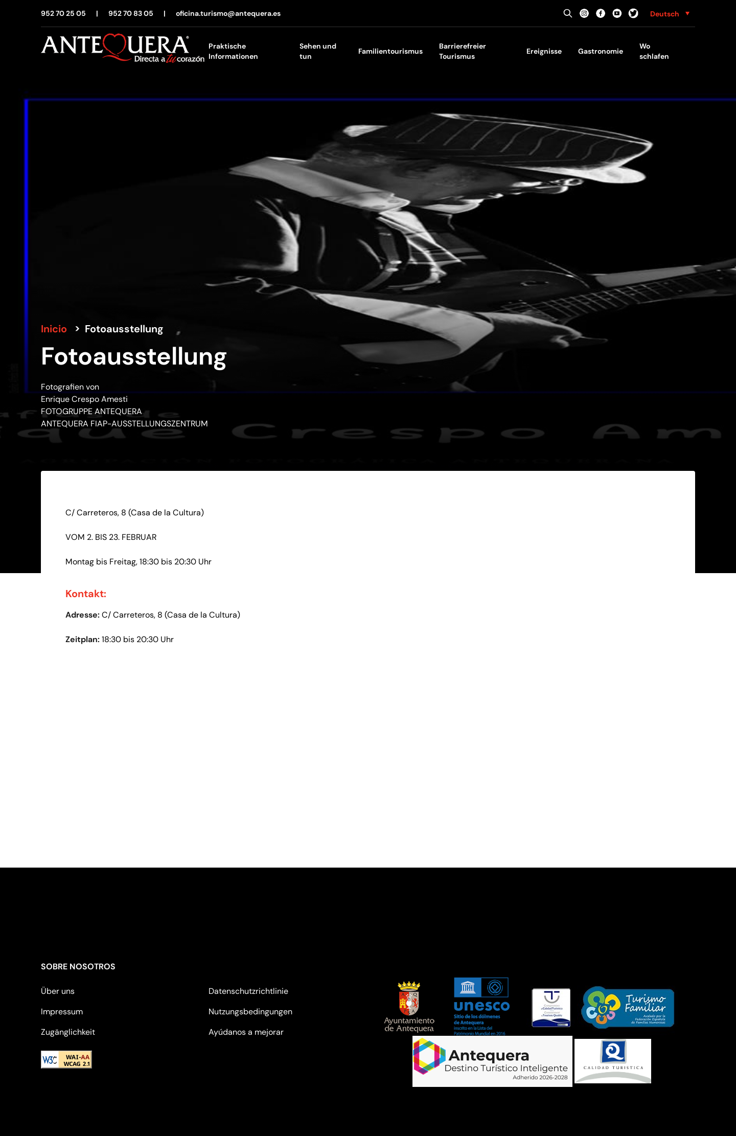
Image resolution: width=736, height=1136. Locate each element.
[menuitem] (670, 13)
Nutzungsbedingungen (250, 1011)
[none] (670, 13)
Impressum (62, 1011)
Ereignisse (544, 51)
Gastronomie (600, 51)
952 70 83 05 (130, 13)
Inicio (54, 328)
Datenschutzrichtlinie (248, 991)
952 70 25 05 (63, 13)
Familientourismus (390, 51)
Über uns (58, 991)
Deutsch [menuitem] (664, 13)
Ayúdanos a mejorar (246, 1032)
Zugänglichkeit (68, 1032)
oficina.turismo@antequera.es (228, 13)
